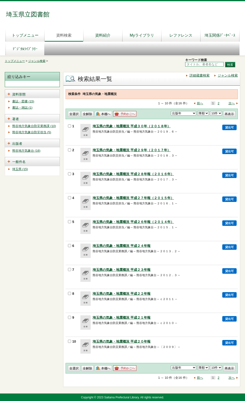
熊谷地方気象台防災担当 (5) (31, 132)
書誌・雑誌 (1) (22, 107)
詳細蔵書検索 (199, 75)
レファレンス (180, 35)
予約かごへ (128, 114)
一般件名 (19, 162)
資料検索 (64, 35)
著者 (15, 119)
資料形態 (19, 94)
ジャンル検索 (36, 61)
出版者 (17, 143)
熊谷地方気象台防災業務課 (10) (34, 126)
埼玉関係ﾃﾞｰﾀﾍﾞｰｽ (220, 35)
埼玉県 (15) (20, 169)
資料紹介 (103, 35)
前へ (200, 103)
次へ (231, 103)
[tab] (32, 93)
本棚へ (106, 114)
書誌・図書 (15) (23, 101)
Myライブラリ (142, 35)
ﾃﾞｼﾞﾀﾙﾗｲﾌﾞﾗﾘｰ (25, 49)
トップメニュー (25, 35)
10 (72, 341)
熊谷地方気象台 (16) (26, 150)
